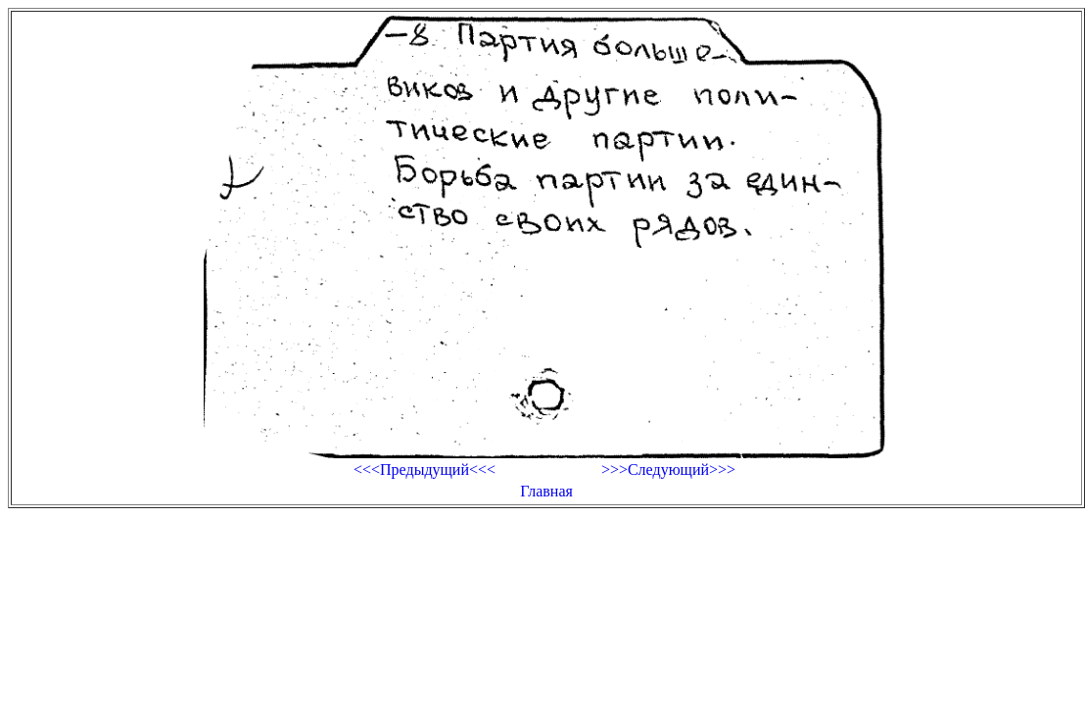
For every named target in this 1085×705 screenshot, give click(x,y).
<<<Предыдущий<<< (424, 469)
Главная (546, 491)
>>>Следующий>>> (668, 469)
